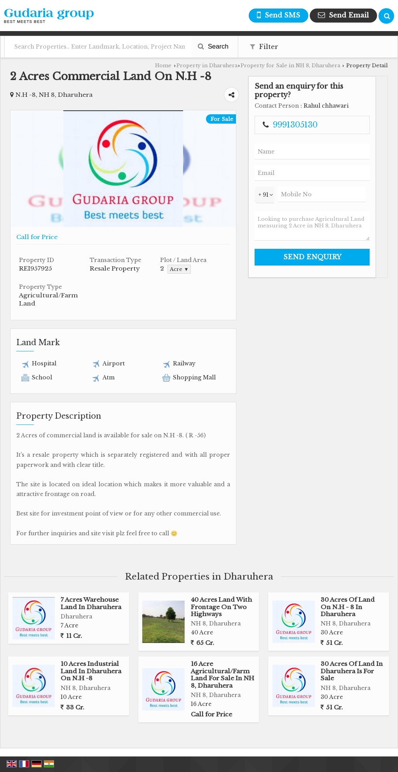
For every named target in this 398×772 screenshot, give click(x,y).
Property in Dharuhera (206, 65)
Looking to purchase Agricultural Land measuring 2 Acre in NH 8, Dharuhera (312, 226)
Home (163, 65)
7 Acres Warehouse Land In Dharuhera (91, 603)
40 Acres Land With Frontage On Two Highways (221, 607)
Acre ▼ (179, 269)
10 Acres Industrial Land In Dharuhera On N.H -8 (91, 671)
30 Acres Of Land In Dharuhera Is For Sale (352, 671)
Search (213, 46)
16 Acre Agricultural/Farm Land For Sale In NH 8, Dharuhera (222, 674)
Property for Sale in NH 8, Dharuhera (290, 65)
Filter (264, 47)
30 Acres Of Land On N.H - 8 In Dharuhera (348, 607)
